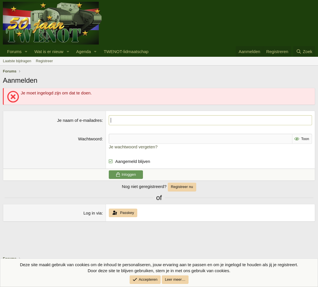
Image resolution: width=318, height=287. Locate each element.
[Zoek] (304, 51)
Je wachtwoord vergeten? (133, 146)
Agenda (83, 51)
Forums (14, 51)
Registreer (44, 61)
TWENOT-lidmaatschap (126, 51)
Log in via (92, 213)
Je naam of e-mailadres (79, 120)
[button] (26, 51)
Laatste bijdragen (17, 61)
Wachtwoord (90, 138)
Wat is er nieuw (48, 51)
